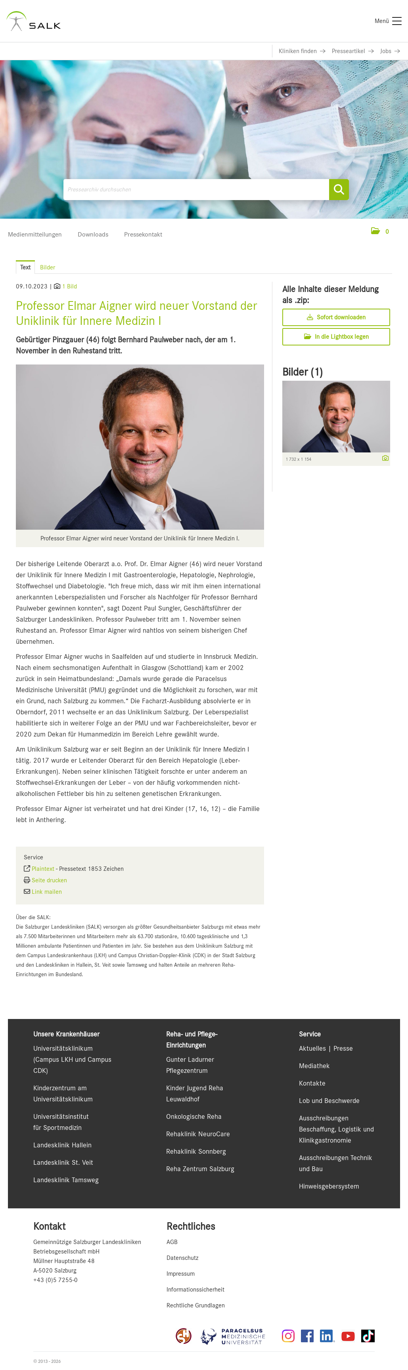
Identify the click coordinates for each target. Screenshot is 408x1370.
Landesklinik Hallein (62, 1145)
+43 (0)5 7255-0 (55, 1280)
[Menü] (388, 21)
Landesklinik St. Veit (63, 1162)
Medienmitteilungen (35, 234)
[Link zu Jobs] (390, 51)
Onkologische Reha (194, 1116)
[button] (380, 232)
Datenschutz (182, 1257)
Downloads (93, 234)
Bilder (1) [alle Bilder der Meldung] (302, 372)
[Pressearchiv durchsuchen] (206, 189)
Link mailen (47, 891)
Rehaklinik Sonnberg (196, 1151)
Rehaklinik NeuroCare (198, 1134)
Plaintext (43, 868)
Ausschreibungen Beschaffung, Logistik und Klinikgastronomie (336, 1129)
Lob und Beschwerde (329, 1101)
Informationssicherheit (195, 1289)
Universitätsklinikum (63, 1048)
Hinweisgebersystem (329, 1186)
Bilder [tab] (47, 267)
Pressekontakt (143, 234)
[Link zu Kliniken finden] (302, 51)
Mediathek (314, 1066)
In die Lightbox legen (336, 336)
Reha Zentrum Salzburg (200, 1169)
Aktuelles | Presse (326, 1048)
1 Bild (69, 286)
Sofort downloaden (336, 317)
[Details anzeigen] (383, 459)
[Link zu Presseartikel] (353, 51)
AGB (172, 1242)
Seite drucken (49, 880)
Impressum (181, 1273)
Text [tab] (25, 267)
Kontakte (312, 1083)
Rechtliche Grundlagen (196, 1305)
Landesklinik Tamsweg (66, 1180)
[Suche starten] (339, 189)
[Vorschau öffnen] (140, 447)
